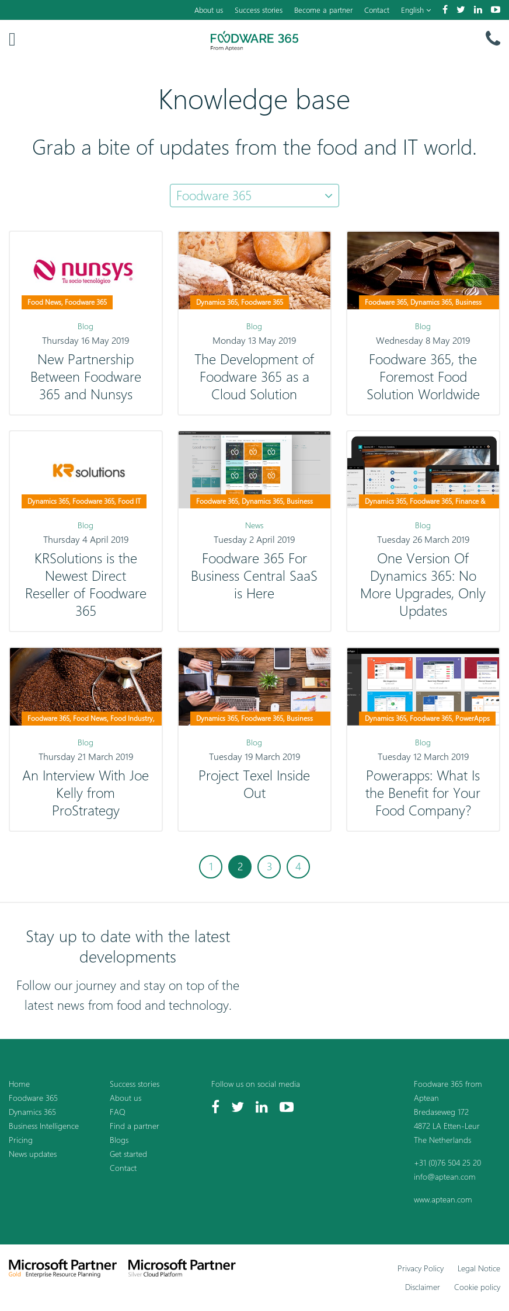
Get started (128, 1153)
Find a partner (134, 1125)
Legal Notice (479, 1268)
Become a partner (323, 10)
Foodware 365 (33, 1097)
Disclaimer (422, 1286)
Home (19, 1083)
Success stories (259, 10)
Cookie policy (477, 1286)
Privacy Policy (421, 1268)
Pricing (21, 1139)
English (416, 10)
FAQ (117, 1111)
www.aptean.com (443, 1199)
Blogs (119, 1139)
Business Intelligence (44, 1125)
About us (208, 10)
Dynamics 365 (32, 1111)
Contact (376, 10)
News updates (33, 1153)
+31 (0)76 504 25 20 (447, 1162)
